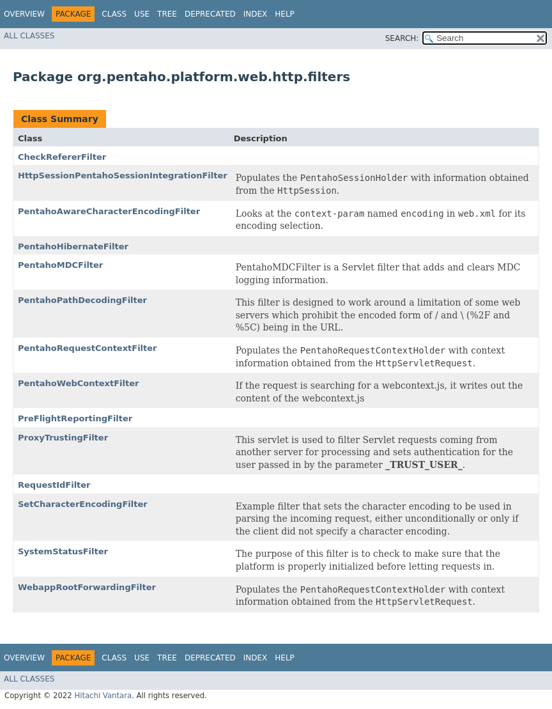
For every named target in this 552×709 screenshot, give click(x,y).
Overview (24, 14)
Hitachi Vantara (103, 695)
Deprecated (210, 14)
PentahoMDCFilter (60, 265)
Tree (167, 14)
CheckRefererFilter (62, 157)
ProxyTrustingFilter (63, 437)
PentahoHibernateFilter (73, 246)
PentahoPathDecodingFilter (82, 300)
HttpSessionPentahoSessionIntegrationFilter (122, 175)
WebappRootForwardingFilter (87, 587)
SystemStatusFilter (63, 551)
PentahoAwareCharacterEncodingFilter (109, 211)
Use (142, 14)
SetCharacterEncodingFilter (83, 504)
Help (285, 14)
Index (255, 14)
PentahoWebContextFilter (78, 383)
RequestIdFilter (54, 485)
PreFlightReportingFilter (75, 418)
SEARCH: (402, 38)
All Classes (29, 35)
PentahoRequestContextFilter (87, 348)
